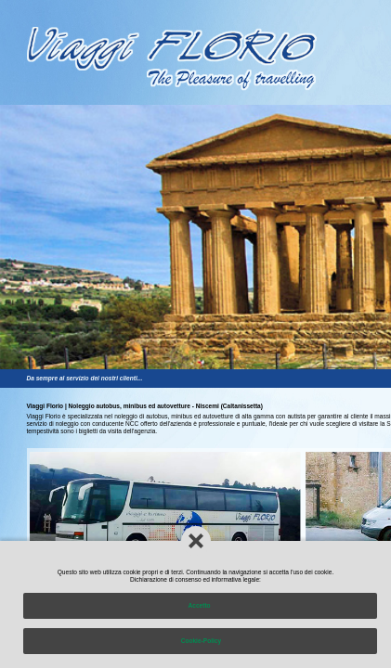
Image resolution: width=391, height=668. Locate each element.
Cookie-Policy (200, 640)
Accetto (201, 605)
